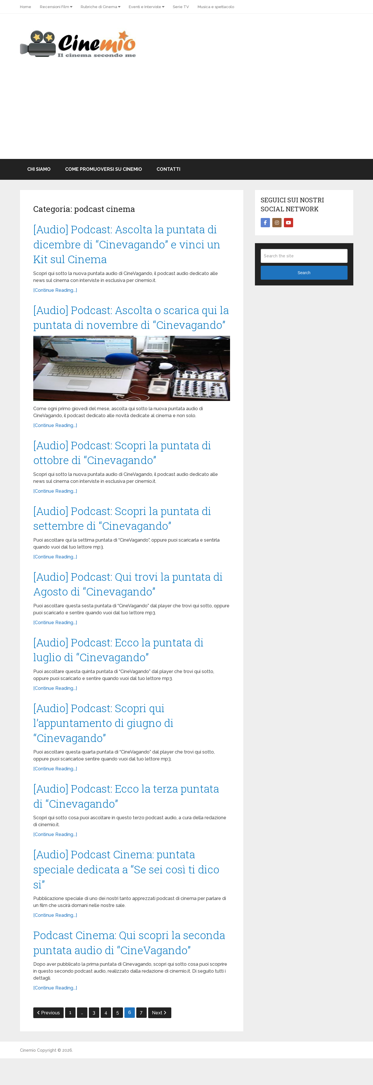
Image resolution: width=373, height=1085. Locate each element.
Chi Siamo (39, 169)
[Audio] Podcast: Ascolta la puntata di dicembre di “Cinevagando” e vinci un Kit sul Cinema (129, 244)
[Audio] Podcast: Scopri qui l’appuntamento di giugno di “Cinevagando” (105, 745)
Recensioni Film (54, 7)
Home (25, 7)
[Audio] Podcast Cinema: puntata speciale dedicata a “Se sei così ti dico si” (127, 894)
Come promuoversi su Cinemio (103, 169)
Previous (48, 1039)
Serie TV (181, 7)
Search (303, 272)
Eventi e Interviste (145, 7)
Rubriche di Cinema (99, 7)
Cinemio (28, 1077)
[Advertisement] (186, 115)
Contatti (168, 169)
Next (159, 1039)
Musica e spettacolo (216, 7)
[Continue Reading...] (55, 291)
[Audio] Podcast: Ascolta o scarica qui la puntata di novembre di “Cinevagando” (127, 326)
